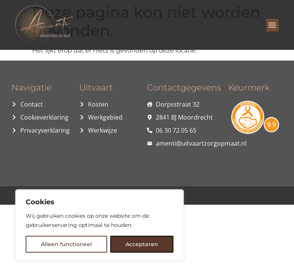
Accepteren (142, 244)
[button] (272, 25)
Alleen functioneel (66, 244)
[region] (99, 225)
